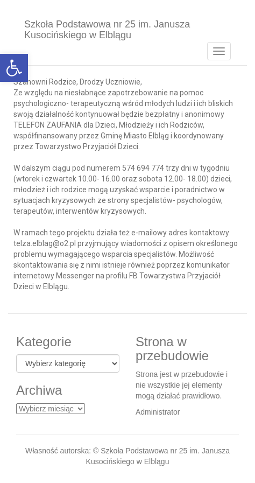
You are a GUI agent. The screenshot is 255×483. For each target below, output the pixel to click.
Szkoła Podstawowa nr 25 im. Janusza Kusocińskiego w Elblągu (107, 28)
